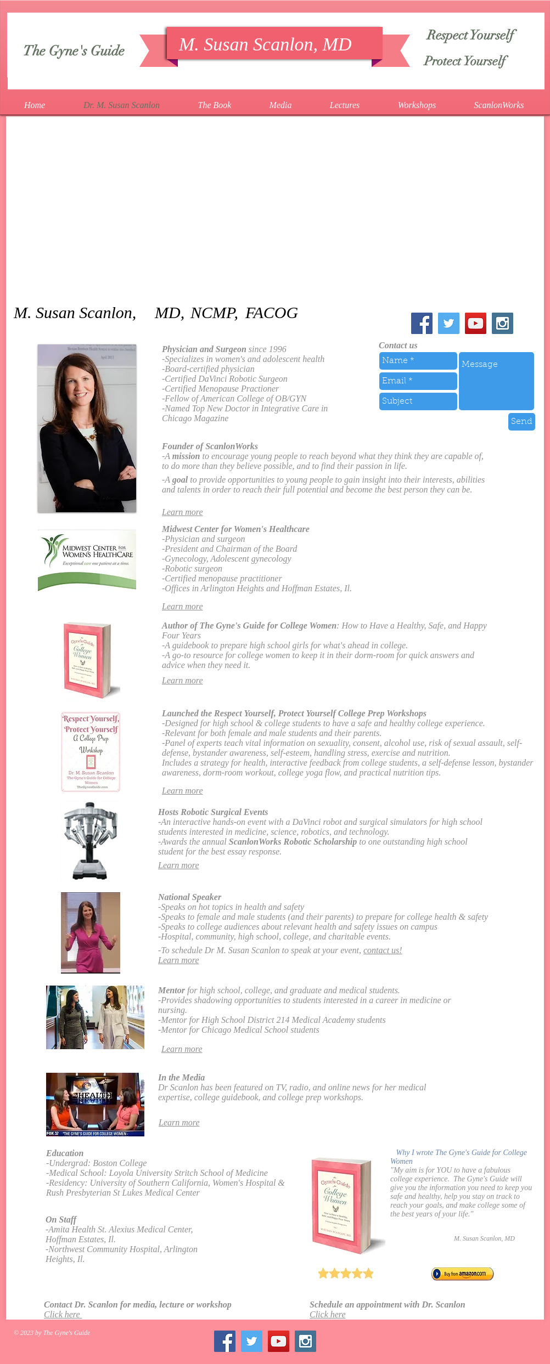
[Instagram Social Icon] (502, 323)
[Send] (521, 422)
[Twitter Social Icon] (448, 323)
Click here (63, 1314)
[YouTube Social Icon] (475, 323)
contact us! (382, 950)
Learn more (182, 512)
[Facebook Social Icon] (422, 323)
